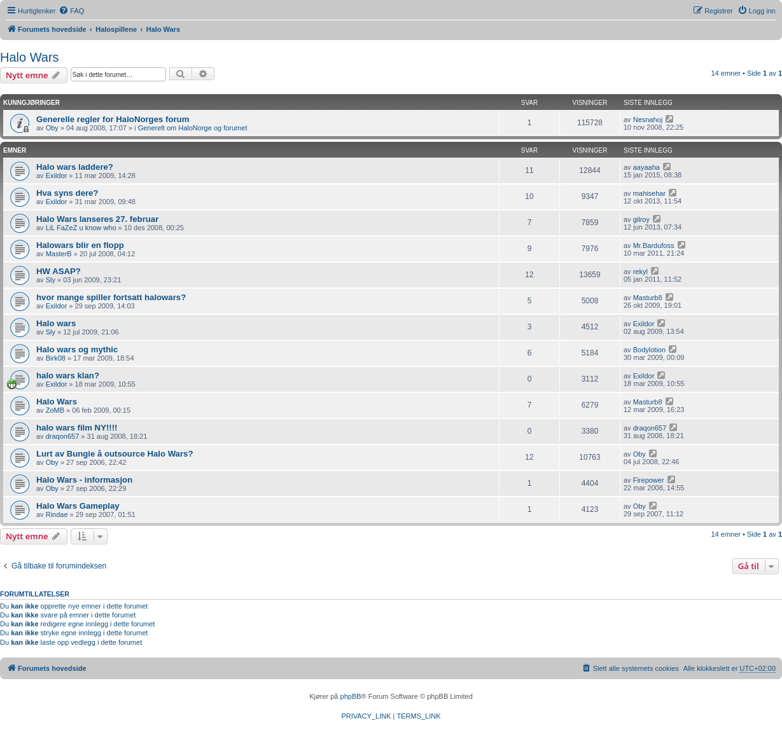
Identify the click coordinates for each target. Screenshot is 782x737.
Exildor (56, 175)
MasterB (59, 254)
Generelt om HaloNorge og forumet (193, 128)
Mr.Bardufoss (653, 245)
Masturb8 (647, 297)
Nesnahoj (647, 119)
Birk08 (56, 358)
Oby (52, 128)
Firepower (648, 480)
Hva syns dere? (67, 193)
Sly (50, 280)
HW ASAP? (58, 271)
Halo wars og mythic (77, 349)
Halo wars (56, 323)
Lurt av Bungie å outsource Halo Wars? (114, 453)
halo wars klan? (67, 375)
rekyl (640, 271)
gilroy (641, 219)
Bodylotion (649, 350)
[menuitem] (71, 10)
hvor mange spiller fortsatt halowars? (111, 297)
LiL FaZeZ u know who (81, 227)
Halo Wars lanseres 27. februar (97, 219)
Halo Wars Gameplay (78, 506)
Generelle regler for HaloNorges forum (112, 119)
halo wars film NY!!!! (77, 427)
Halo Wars (29, 57)
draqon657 (63, 436)
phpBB (350, 696)
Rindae (57, 514)
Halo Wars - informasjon (84, 480)
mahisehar (649, 193)
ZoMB (55, 410)
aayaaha (646, 167)
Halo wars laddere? (74, 167)
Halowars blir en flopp (80, 245)
